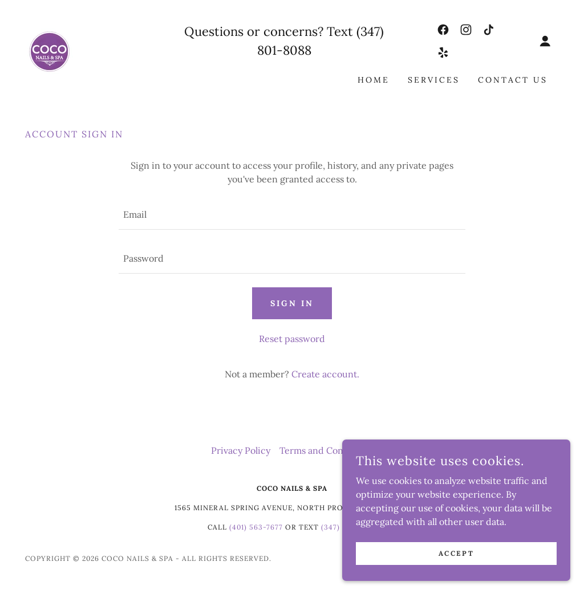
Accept (456, 553)
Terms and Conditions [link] (326, 450)
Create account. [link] (325, 374)
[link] (50, 51)
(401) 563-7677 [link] (256, 527)
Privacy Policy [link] (240, 450)
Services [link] (434, 80)
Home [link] (374, 80)
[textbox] (292, 215)
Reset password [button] (292, 338)
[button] (545, 41)
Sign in (292, 303)
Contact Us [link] (513, 80)
